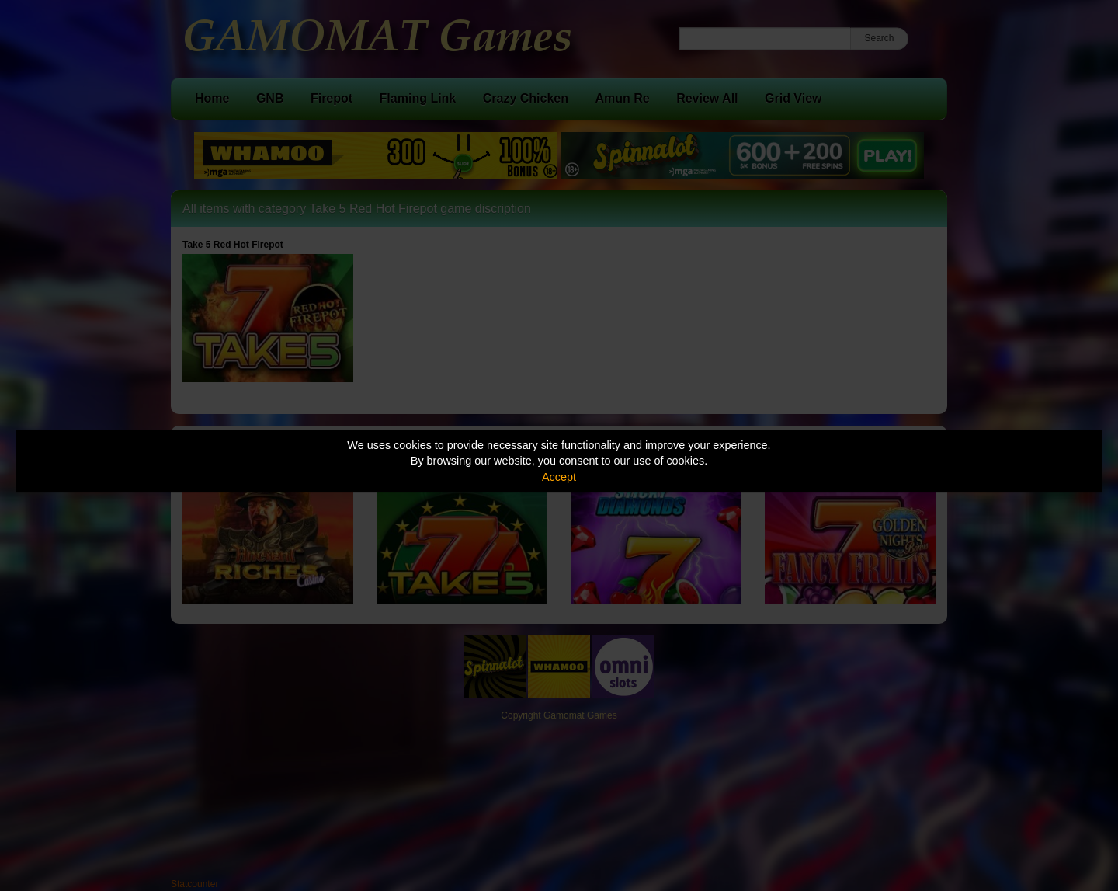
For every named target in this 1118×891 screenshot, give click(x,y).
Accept (559, 477)
